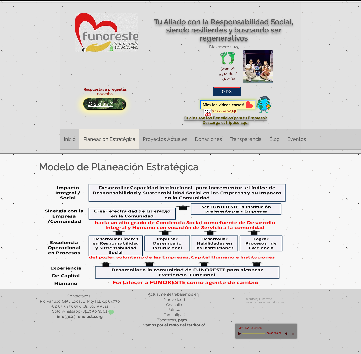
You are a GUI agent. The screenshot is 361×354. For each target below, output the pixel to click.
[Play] (240, 334)
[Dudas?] (104, 103)
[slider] (292, 334)
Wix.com (278, 302)
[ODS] (227, 91)
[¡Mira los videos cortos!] (228, 104)
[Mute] (286, 333)
